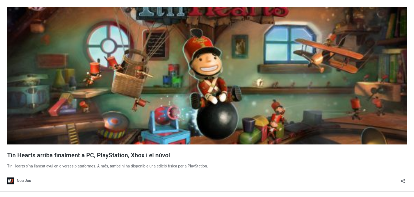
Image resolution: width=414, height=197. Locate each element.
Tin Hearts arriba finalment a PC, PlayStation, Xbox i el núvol (88, 155)
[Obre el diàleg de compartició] (403, 179)
